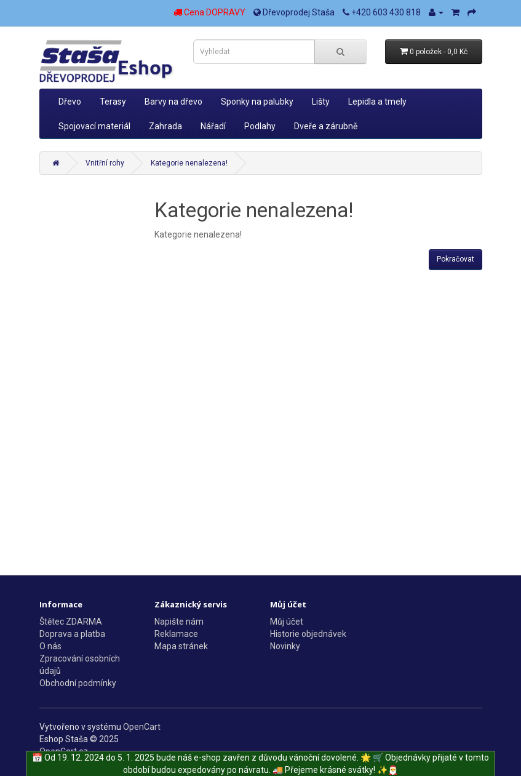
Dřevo (69, 101)
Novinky (285, 646)
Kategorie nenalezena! (189, 163)
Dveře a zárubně (325, 126)
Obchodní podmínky (77, 683)
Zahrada (165, 126)
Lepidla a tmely (377, 101)
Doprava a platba (72, 634)
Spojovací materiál (94, 126)
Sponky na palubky (257, 101)
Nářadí (213, 126)
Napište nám (179, 621)
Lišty (321, 101)
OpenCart (142, 727)
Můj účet (286, 621)
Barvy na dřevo (173, 101)
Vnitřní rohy (105, 163)
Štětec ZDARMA (70, 621)
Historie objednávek (308, 634)
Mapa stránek (181, 646)
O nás (50, 646)
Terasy (113, 101)
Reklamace (176, 634)
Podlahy (260, 126)
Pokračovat (455, 259)
